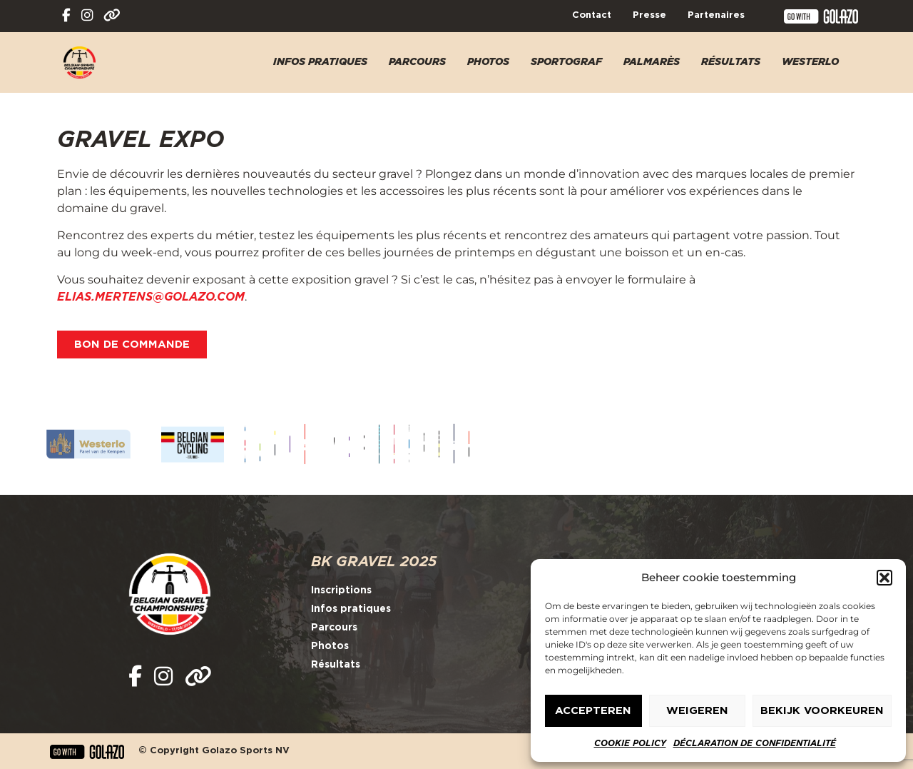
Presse (649, 15)
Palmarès (651, 62)
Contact (591, 15)
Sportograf (566, 62)
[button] (884, 578)
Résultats (730, 62)
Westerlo (810, 62)
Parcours (417, 62)
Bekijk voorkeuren (822, 710)
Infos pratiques (320, 62)
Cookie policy (630, 743)
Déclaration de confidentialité (754, 743)
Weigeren (697, 710)
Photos (488, 62)
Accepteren (593, 710)
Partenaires (716, 15)
